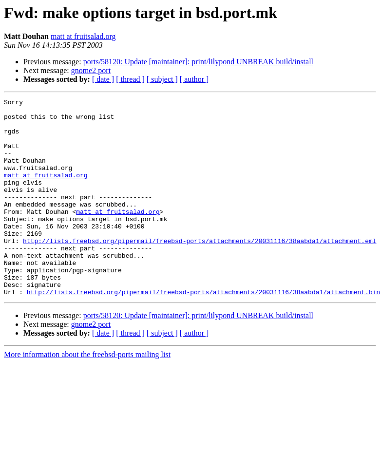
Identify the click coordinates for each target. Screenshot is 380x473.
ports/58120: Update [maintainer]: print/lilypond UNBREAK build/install (198, 61)
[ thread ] (130, 79)
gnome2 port (91, 70)
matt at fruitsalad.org (83, 36)
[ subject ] (162, 79)
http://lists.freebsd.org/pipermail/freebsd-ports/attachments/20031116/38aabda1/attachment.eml (199, 269)
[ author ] (194, 79)
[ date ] (103, 79)
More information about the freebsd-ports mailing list (87, 394)
